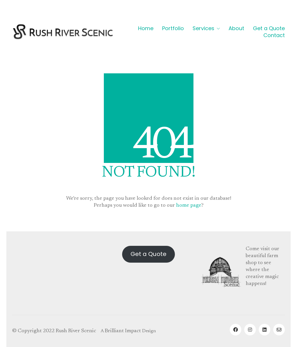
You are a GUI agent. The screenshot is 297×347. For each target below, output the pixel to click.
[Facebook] (235, 329)
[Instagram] (250, 329)
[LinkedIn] (264, 329)
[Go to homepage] (63, 32)
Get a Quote (148, 254)
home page (188, 205)
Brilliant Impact (123, 331)
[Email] (279, 329)
